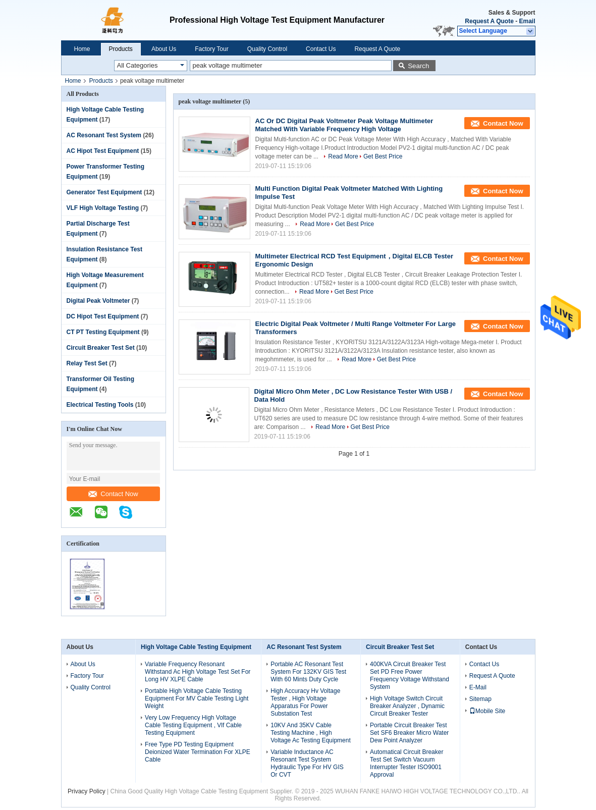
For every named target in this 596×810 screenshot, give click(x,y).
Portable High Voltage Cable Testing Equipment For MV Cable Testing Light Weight (196, 698)
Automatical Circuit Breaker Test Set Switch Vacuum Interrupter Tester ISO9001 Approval (406, 763)
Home (82, 48)
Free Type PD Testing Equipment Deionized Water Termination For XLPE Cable (197, 752)
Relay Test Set (87, 363)
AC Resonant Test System (104, 135)
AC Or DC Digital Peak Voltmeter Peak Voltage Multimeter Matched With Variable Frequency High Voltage (344, 125)
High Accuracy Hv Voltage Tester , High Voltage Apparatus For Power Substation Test (305, 702)
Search (418, 66)
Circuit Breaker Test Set (101, 347)
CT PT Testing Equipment (103, 332)
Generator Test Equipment (104, 192)
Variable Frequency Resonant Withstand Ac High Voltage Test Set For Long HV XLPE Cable (197, 672)
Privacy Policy (86, 791)
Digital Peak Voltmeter (98, 300)
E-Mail (477, 687)
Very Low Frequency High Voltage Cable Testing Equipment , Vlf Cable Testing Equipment (193, 725)
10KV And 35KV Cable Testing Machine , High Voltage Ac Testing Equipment (310, 733)
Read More (343, 156)
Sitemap (480, 699)
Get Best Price (382, 156)
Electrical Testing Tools (100, 404)
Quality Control (267, 48)
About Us (163, 48)
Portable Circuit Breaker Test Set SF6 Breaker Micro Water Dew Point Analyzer (409, 733)
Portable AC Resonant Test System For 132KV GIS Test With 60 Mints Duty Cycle (308, 672)
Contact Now (113, 494)
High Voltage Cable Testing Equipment (196, 647)
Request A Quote (489, 21)
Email (527, 21)
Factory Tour (211, 48)
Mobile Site (487, 711)
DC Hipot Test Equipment (103, 316)
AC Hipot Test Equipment (103, 150)
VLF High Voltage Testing (103, 207)
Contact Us (321, 48)
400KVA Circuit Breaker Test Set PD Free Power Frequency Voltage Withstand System (409, 675)
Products (121, 48)
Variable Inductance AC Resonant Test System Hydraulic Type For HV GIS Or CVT (307, 763)
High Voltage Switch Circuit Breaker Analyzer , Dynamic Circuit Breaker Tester (407, 706)
